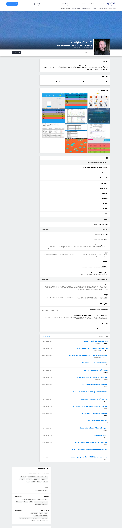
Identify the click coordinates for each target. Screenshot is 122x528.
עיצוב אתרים (71, 498)
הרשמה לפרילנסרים (32, 473)
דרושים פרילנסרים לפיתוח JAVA (27, 139)
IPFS (32, 78)
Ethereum (36, 73)
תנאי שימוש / (46, 523)
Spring (17, 98)
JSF (22, 98)
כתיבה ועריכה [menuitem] (86, 9)
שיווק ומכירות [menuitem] (75, 9)
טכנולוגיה (37, 93)
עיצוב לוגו (72, 495)
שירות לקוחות (71, 484)
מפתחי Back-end (28, 118)
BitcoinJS (20, 73)
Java (32, 110)
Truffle (37, 78)
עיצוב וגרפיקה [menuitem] (102, 9)
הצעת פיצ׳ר (71, 481)
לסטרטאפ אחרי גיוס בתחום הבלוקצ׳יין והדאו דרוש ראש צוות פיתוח (91, 357)
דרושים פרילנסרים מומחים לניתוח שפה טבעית (97, 415)
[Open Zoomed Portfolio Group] (110, 92)
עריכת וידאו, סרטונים (69, 511)
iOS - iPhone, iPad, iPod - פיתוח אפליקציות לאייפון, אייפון (26, 115)
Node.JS (36, 118)
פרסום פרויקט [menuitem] (12, 4)
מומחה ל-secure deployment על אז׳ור (98, 372)
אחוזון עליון (51, 481)
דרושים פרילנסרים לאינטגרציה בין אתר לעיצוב (97, 401)
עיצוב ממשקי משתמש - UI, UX (66, 513)
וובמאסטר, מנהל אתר (99, 511)
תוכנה (52, 492)
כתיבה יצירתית (33, 503)
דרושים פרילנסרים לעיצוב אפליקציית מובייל (98, 364)
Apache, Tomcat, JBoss (20, 96)
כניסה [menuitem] (30, 4)
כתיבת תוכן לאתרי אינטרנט (30, 500)
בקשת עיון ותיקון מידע (22, 523)
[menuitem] (35, 4)
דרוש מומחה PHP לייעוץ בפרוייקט (101, 422)
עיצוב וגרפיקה (71, 492)
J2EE (37, 110)
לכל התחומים (34, 513)
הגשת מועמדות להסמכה (31, 484)
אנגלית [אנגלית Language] (109, 83)
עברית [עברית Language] (86, 83)
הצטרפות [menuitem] (23, 4)
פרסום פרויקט (52, 338)
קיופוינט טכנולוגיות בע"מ (28, 138)
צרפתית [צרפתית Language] (63, 83)
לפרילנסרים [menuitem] (91, 4)
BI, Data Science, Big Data (32, 112)
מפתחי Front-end (48, 498)
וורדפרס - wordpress (98, 500)
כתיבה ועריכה (34, 492)
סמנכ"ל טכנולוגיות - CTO (33, 87)
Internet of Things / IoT (25, 101)
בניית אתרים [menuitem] (112, 9)
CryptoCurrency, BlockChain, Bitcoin (29, 71)
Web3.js (29, 75)
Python (51, 513)
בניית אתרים (101, 492)
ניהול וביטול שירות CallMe (30, 481)
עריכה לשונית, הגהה (32, 508)
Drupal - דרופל (100, 513)
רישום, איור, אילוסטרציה (68, 506)
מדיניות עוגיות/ (39, 523)
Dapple (16, 75)
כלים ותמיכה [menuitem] (100, 4)
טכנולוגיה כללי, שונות (34, 96)
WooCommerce (100, 508)
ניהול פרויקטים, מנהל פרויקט (32, 98)
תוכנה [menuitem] (94, 9)
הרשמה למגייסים (49, 473)
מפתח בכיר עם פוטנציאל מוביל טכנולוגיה (99, 343)
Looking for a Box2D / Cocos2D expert (97, 430)
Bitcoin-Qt (36, 75)
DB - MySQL (26, 110)
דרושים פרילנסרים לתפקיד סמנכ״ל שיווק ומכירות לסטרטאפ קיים (92, 408)
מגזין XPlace (71, 476)
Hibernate (36, 101)
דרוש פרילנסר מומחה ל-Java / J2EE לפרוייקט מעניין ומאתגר (92, 459)
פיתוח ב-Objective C (104, 437)
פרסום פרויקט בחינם (48, 476)
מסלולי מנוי (35, 478)
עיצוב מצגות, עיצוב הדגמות (67, 508)
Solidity (23, 75)
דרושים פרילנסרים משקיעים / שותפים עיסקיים (97, 386)
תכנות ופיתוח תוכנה (35, 107)
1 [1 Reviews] (90, 54)
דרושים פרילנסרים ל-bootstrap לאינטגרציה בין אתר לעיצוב (93, 393)
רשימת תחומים (71, 473)
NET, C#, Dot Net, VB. (47, 506)
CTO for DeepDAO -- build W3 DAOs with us (96, 350)
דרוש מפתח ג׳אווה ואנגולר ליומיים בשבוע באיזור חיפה (95, 379)
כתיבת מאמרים (33, 506)
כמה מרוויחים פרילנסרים (68, 478)
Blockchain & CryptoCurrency (30, 68)
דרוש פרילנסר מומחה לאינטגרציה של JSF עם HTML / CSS (93, 451)
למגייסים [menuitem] (83, 4)
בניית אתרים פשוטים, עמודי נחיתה (95, 495)
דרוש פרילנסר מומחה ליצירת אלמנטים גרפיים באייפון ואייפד (93, 444)
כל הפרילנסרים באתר (48, 478)
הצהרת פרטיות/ (32, 523)
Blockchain (28, 73)
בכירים (38, 84)
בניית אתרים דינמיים (99, 498)
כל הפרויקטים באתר (32, 476)
